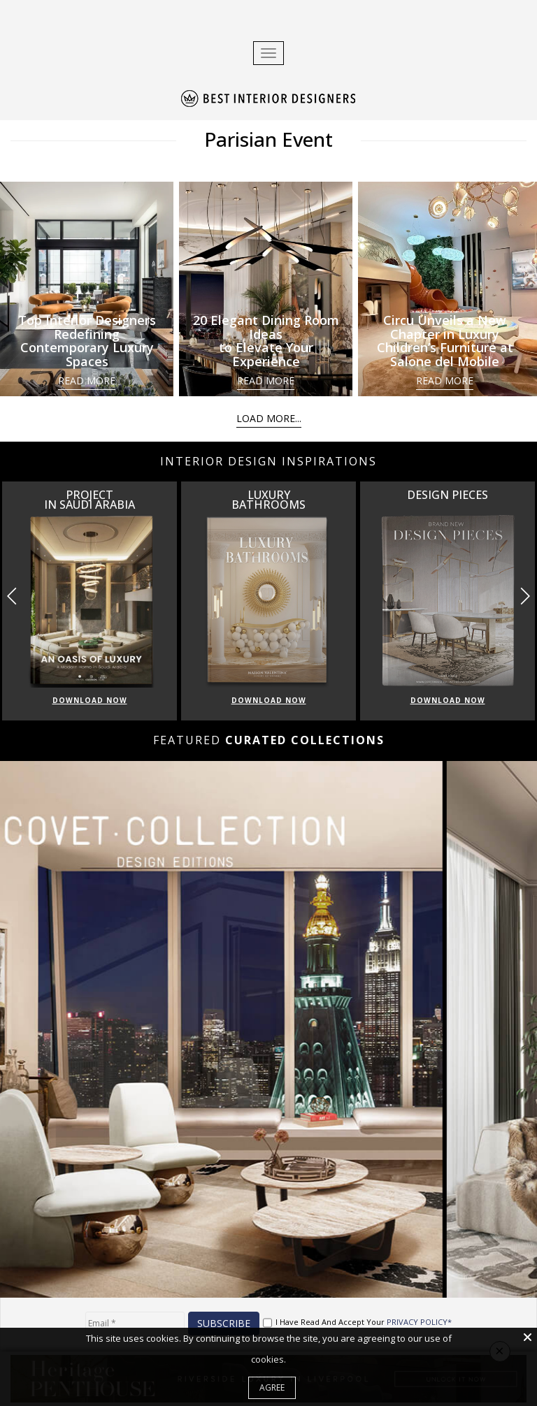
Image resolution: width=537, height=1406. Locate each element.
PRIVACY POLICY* (419, 1322)
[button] (525, 596)
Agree (272, 1387)
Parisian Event (268, 139)
